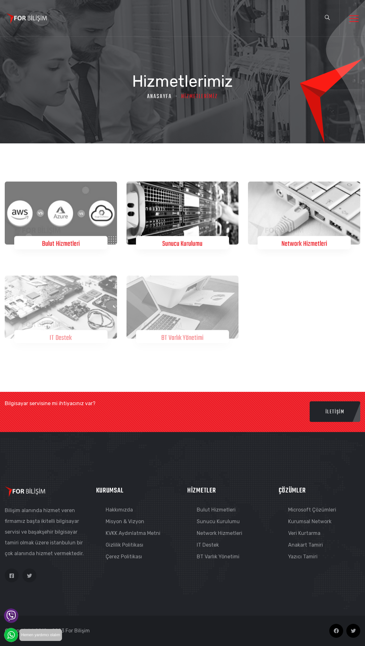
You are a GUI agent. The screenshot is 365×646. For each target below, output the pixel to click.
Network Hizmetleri (304, 244)
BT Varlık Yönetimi (182, 340)
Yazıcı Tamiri (303, 557)
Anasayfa (159, 96)
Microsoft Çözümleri (312, 510)
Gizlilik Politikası (124, 545)
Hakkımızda (119, 510)
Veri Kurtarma (304, 533)
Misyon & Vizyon (125, 521)
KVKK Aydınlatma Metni (133, 533)
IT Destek (61, 340)
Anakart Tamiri (305, 545)
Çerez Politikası (124, 557)
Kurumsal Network (309, 521)
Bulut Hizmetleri (61, 244)
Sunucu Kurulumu (182, 244)
